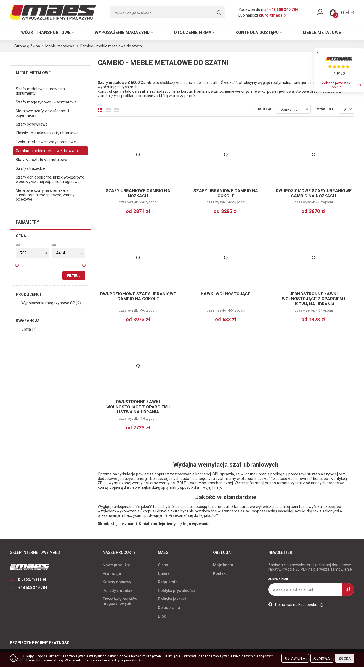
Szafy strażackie (30, 168)
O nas (163, 565)
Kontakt (220, 573)
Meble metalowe (322, 32)
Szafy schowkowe (32, 124)
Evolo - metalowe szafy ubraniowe (46, 142)
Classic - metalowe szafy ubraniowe (47, 133)
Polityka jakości (172, 599)
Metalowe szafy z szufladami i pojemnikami (42, 113)
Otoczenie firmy (192, 32)
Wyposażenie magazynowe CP (51, 303)
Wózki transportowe (46, 32)
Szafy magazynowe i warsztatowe (46, 102)
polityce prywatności (127, 660)
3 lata (29, 329)
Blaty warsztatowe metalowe (41, 159)
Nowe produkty (116, 565)
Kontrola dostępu (257, 32)
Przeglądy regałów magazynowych (120, 601)
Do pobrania (169, 607)
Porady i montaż (117, 590)
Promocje (112, 573)
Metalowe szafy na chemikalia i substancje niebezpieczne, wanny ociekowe (45, 194)
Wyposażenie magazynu (122, 32)
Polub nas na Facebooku (295, 604)
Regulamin (167, 582)
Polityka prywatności (176, 590)
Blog (162, 616)
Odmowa (322, 658)
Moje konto (223, 565)
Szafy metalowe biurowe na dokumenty (40, 91)
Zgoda (345, 658)
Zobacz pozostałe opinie (336, 85)
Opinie (163, 573)
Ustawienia (295, 658)
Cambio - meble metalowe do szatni (47, 150)
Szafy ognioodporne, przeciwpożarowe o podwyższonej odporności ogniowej (50, 179)
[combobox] (293, 109)
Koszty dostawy (117, 582)
